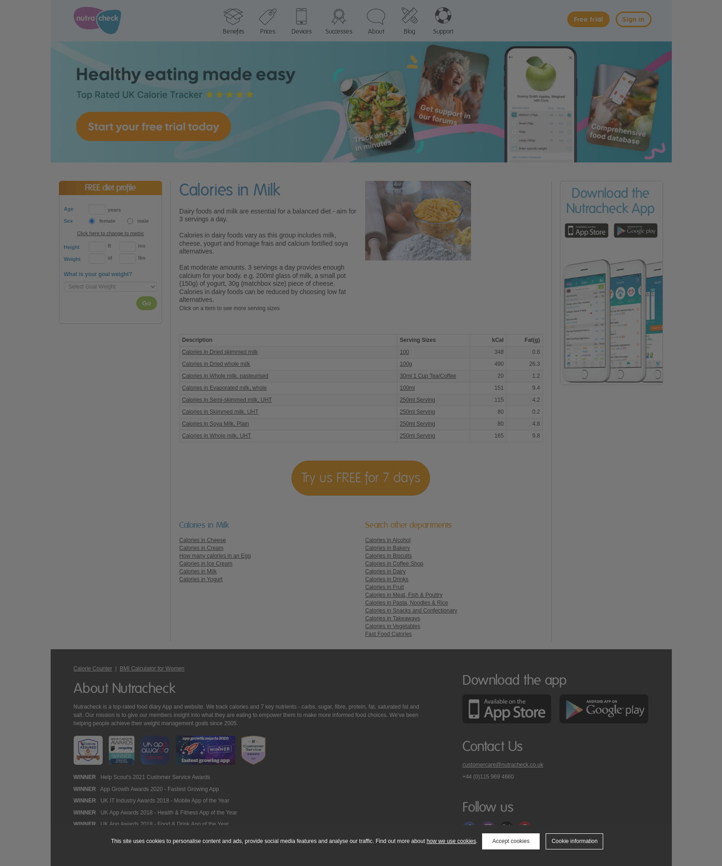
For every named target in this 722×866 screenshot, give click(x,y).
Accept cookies (511, 841)
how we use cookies (451, 841)
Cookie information (575, 841)
